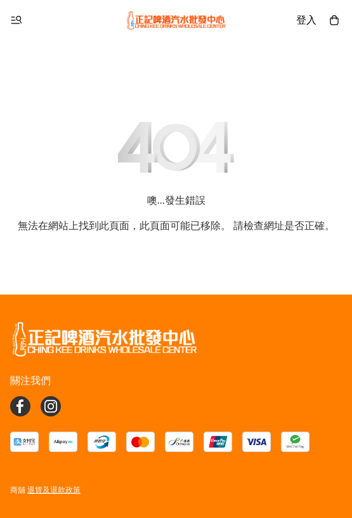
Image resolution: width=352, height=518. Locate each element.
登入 (306, 20)
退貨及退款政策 (54, 490)
